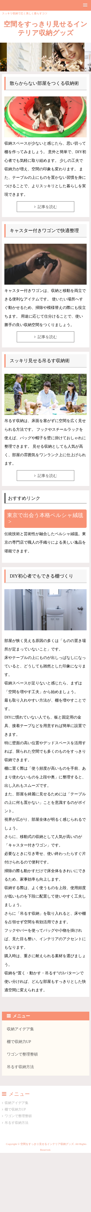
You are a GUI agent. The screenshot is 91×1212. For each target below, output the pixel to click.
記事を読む (47, 207)
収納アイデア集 (20, 1029)
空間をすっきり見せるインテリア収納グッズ (45, 28)
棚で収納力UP (19, 1042)
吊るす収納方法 (20, 1067)
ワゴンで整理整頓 (22, 1054)
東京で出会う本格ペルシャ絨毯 (45, 515)
